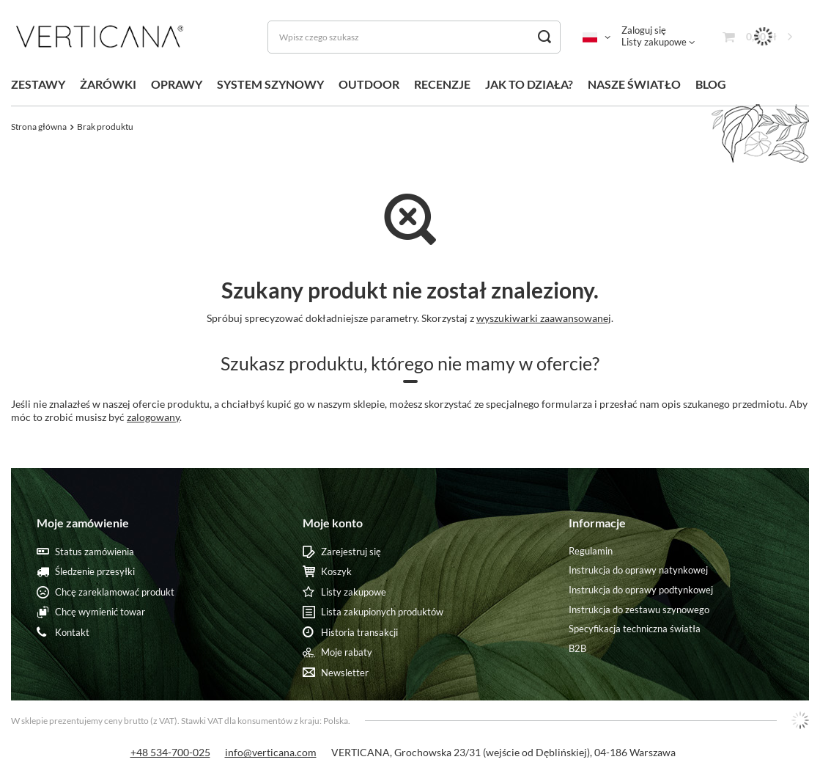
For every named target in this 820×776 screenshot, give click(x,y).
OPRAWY (176, 84)
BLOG (710, 84)
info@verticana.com (271, 752)
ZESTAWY (38, 84)
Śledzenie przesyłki (95, 571)
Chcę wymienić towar (100, 612)
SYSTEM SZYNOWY (270, 84)
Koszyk (336, 571)
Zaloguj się (643, 30)
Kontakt (72, 632)
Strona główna (39, 126)
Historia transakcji (359, 632)
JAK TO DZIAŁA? (529, 84)
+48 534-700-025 (170, 752)
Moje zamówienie (83, 523)
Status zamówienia (94, 551)
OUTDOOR (369, 84)
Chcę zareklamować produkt (114, 592)
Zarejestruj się (351, 551)
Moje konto (333, 523)
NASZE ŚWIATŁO (634, 84)
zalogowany (153, 417)
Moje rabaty (346, 652)
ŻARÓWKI (108, 84)
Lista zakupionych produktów (382, 612)
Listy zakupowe (654, 42)
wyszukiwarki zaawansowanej (543, 318)
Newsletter (345, 672)
